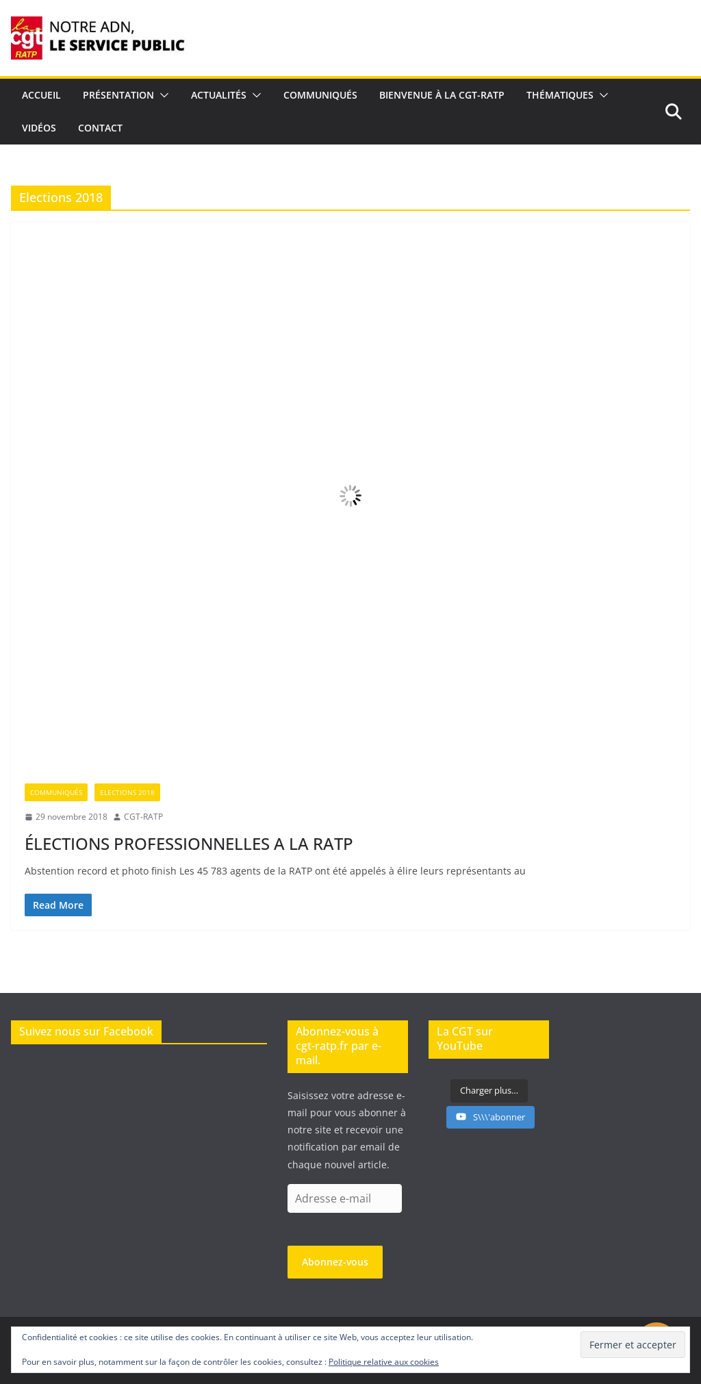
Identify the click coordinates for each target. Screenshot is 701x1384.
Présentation (118, 94)
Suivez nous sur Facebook (86, 1031)
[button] (161, 95)
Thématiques (560, 94)
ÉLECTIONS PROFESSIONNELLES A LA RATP (189, 843)
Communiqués (320, 94)
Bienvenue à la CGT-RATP (442, 94)
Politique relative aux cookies (384, 1362)
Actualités (218, 94)
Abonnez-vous (335, 1261)
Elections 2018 (127, 792)
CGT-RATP (143, 816)
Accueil (41, 94)
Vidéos (39, 127)
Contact (100, 127)
